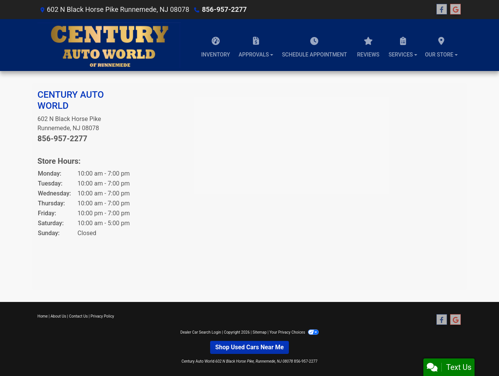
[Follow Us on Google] (455, 9)
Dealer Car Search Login (200, 332)
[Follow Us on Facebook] (441, 9)
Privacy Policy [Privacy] (102, 316)
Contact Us (78, 316)
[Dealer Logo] (109, 45)
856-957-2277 (224, 9)
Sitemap (260, 332)
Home (42, 316)
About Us (58, 316)
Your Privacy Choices (294, 332)
